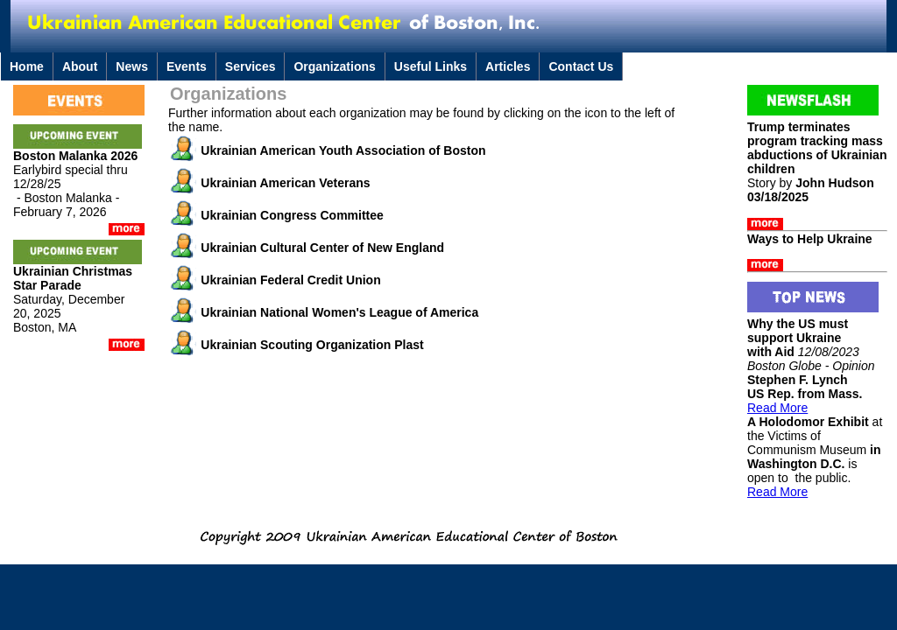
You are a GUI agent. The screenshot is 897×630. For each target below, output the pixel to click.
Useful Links (430, 67)
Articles (507, 67)
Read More (777, 408)
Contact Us (580, 67)
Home (27, 67)
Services (250, 67)
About (79, 67)
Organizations (334, 67)
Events (186, 67)
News (132, 67)
